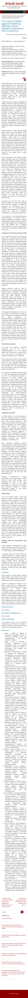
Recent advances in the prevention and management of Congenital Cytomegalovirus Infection (13, 926)
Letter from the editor (7, 918)
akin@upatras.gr (17, 68)
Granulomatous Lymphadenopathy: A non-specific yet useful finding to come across (20, 902)
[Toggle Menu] (24, 12)
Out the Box (16, 993)
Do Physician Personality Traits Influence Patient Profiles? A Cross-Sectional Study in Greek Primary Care (14, 945)
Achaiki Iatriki (14, 3)
